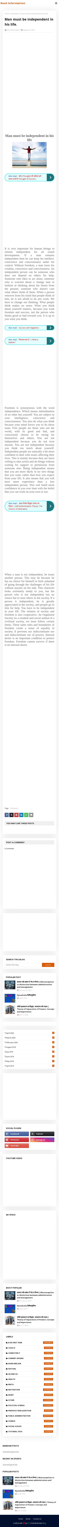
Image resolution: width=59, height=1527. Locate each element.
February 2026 (30, 1042)
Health (30, 1379)
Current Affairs (30, 1358)
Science (30, 1421)
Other (30, 1400)
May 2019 (30, 1061)
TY (28, 1523)
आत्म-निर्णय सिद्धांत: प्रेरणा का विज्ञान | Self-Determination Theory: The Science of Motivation (25, 506)
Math (30, 1384)
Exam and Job (30, 1363)
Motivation (15, 13)
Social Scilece (30, 1426)
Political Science (30, 1405)
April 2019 (30, 1066)
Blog (44, 1523)
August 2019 (30, 1047)
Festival (30, 1369)
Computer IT (30, 1353)
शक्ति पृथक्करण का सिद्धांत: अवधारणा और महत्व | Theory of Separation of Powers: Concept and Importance (35, 1009)
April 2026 (30, 1033)
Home (7, 13)
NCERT (30, 1395)
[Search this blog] (23, 965)
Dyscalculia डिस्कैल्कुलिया (26, 995)
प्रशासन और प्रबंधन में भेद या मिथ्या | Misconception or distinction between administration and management (35, 984)
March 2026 (30, 1038)
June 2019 (30, 1056)
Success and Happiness (29, 327)
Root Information (13, 3)
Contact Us (37, 1519)
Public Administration (30, 1416)
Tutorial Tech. (30, 1431)
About (28, 1519)
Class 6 (30, 1348)
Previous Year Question (30, 1410)
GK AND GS (30, 1374)
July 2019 (30, 1052)
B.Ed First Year (30, 1342)
